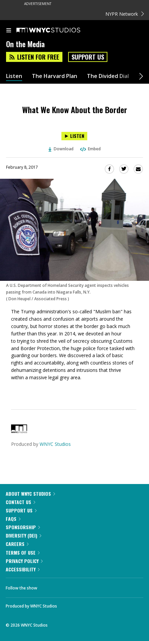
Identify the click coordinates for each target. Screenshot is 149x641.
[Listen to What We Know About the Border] (74, 136)
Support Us (87, 57)
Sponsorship (23, 527)
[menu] (8, 31)
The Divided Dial (108, 76)
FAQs (13, 518)
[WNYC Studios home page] (56, 30)
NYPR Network (124, 14)
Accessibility (23, 569)
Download (61, 149)
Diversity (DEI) (23, 535)
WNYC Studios (55, 444)
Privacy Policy (24, 560)
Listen (14, 76)
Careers (17, 543)
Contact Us (20, 501)
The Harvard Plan (54, 76)
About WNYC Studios (30, 493)
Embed (90, 149)
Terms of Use (23, 552)
